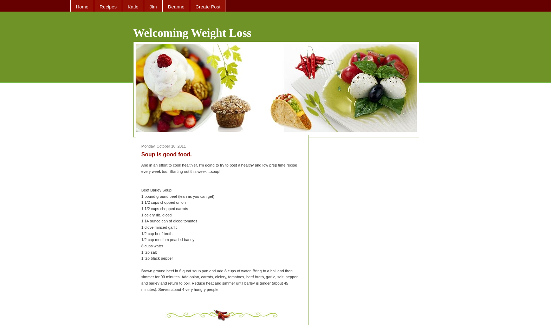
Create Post (207, 6)
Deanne (176, 6)
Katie (133, 6)
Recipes (108, 6)
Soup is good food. (166, 154)
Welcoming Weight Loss (192, 33)
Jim (153, 6)
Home (82, 6)
